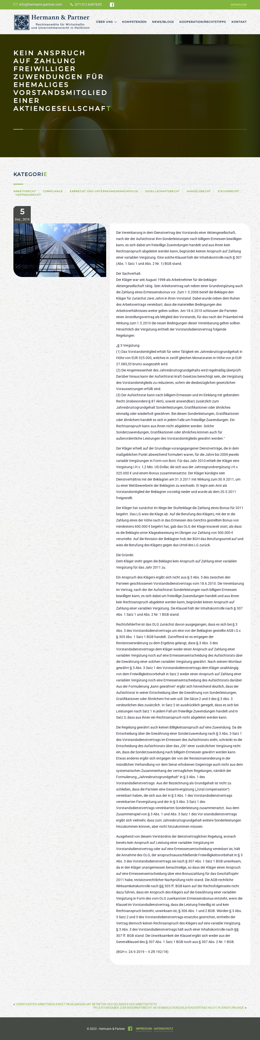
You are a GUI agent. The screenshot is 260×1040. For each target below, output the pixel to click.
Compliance (53, 191)
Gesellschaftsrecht (162, 191)
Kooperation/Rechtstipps (202, 22)
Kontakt (239, 22)
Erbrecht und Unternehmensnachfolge (104, 191)
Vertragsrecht (28, 194)
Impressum (239, 4)
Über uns (104, 22)
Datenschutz (163, 1028)
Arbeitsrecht (24, 191)
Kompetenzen (134, 22)
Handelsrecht (199, 191)
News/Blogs (163, 22)
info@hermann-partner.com (40, 4)
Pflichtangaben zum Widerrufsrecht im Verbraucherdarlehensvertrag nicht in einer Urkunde (168, 1007)
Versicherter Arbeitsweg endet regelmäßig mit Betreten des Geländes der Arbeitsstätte (86, 1004)
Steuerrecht (228, 191)
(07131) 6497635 (88, 4)
